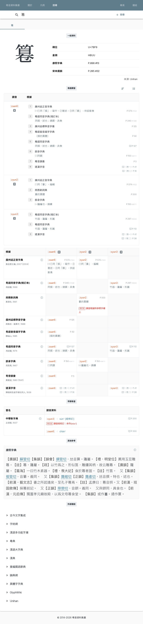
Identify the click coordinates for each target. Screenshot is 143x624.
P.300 (134, 418)
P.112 (134, 229)
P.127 (134, 146)
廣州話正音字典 (43, 106)
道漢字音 (40, 166)
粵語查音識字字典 (45, 131)
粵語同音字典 (42, 141)
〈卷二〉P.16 (130, 171)
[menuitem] (71, 515)
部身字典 (40, 151)
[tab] (12, 25)
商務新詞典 (41, 190)
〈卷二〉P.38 (130, 238)
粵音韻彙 (40, 161)
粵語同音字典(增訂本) (47, 116)
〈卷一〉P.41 (130, 167)
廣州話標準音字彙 (45, 126)
